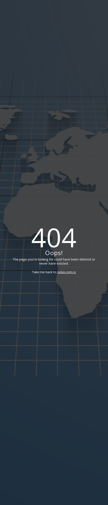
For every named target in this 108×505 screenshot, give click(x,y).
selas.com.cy (66, 272)
